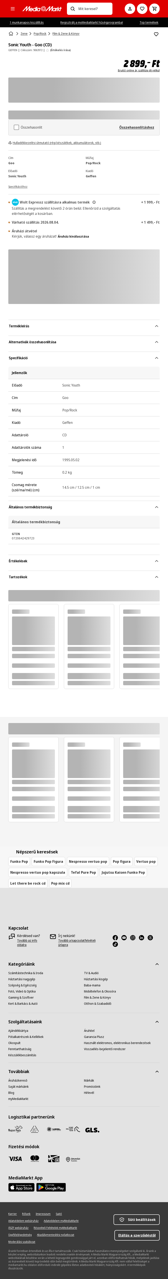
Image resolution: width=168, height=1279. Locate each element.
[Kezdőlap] (11, 33)
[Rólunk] (26, 1214)
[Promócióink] (92, 1086)
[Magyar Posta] (15, 1129)
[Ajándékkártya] (18, 1031)
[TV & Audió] (91, 973)
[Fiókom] (130, 8)
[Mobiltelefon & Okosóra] (100, 991)
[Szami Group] (35, 1129)
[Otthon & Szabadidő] (97, 1003)
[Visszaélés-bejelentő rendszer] (105, 1049)
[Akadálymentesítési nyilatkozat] (55, 1235)
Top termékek (149, 22)
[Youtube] (125, 937)
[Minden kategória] (12, 8)
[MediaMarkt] (42, 8)
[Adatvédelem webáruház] (23, 1221)
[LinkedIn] (143, 937)
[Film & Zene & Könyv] (97, 997)
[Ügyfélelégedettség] (20, 1235)
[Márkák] (89, 1080)
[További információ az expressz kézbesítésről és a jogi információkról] (94, 202)
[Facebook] (117, 937)
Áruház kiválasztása (73, 236)
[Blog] (11, 1093)
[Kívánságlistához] (142, 8)
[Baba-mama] (92, 985)
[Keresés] (72, 8)
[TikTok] (117, 944)
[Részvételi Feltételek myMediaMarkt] (55, 1228)
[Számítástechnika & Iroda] (25, 973)
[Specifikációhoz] (17, 186)
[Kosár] (154, 8)
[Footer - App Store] (21, 1187)
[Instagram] (134, 937)
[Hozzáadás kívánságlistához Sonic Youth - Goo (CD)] (156, 34)
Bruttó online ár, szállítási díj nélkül (139, 70)
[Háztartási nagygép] (21, 979)
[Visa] (15, 1158)
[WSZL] (54, 1129)
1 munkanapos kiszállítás (27, 22)
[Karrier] (12, 1214)
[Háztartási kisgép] (96, 979)
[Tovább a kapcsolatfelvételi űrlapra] (81, 942)
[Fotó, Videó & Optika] (22, 991)
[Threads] (152, 937)
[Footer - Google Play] (51, 1187)
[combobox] (93, 9)
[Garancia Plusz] (94, 1037)
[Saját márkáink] (18, 1086)
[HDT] (73, 1129)
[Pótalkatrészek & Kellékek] (26, 1037)
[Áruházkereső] (17, 1080)
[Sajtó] (59, 1214)
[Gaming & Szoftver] (21, 997)
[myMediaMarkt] (18, 1099)
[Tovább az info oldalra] (31, 942)
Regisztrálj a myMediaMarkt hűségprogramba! (91, 22)
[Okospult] (14, 1043)
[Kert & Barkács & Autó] (23, 1003)
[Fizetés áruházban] (73, 1159)
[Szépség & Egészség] (22, 985)
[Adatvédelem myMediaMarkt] (61, 1221)
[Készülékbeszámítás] (22, 1055)
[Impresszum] (43, 1214)
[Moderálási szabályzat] (21, 1242)
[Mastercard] (35, 1158)
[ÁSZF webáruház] (18, 1228)
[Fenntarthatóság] (19, 1049)
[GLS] (92, 1130)
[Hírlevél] (89, 1093)
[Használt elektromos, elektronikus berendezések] (117, 1043)
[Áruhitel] (89, 1031)
